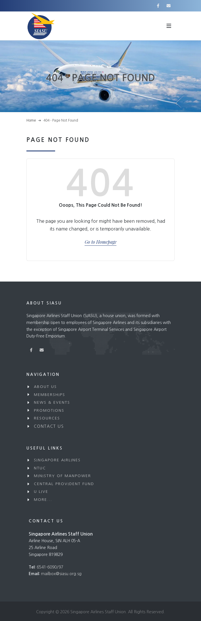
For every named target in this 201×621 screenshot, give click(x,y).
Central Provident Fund (64, 484)
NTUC (40, 468)
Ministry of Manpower (62, 476)
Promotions (49, 410)
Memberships (49, 395)
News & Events (52, 402)
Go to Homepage (101, 242)
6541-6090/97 (50, 567)
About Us (45, 386)
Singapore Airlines (57, 460)
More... (43, 499)
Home (31, 120)
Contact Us (49, 426)
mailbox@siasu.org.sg (61, 574)
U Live (41, 491)
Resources (47, 418)
